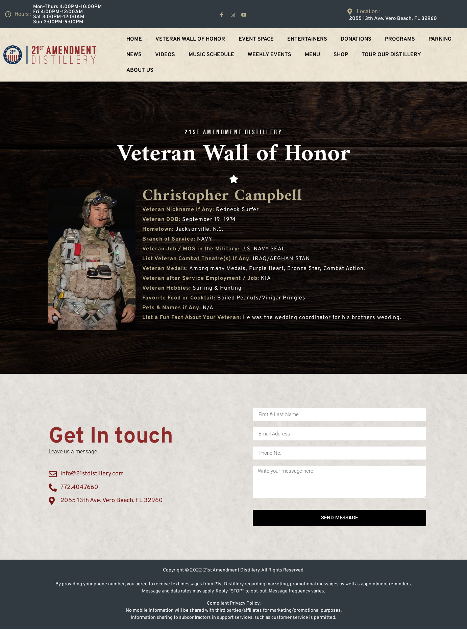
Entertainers (307, 39)
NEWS (134, 54)
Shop (341, 54)
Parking (439, 39)
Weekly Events (269, 54)
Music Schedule (211, 54)
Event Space (256, 39)
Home (134, 39)
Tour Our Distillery (391, 54)
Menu (312, 54)
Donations (356, 39)
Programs (400, 39)
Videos (165, 54)
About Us (139, 70)
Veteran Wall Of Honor (190, 39)
